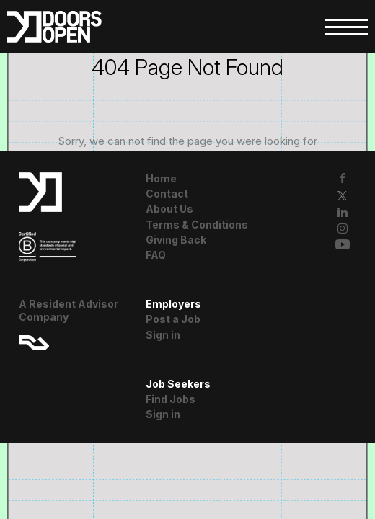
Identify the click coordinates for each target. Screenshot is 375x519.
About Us (169, 209)
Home (161, 178)
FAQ (156, 255)
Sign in (163, 335)
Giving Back (176, 240)
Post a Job (173, 319)
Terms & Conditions (197, 224)
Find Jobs (170, 399)
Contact (167, 193)
